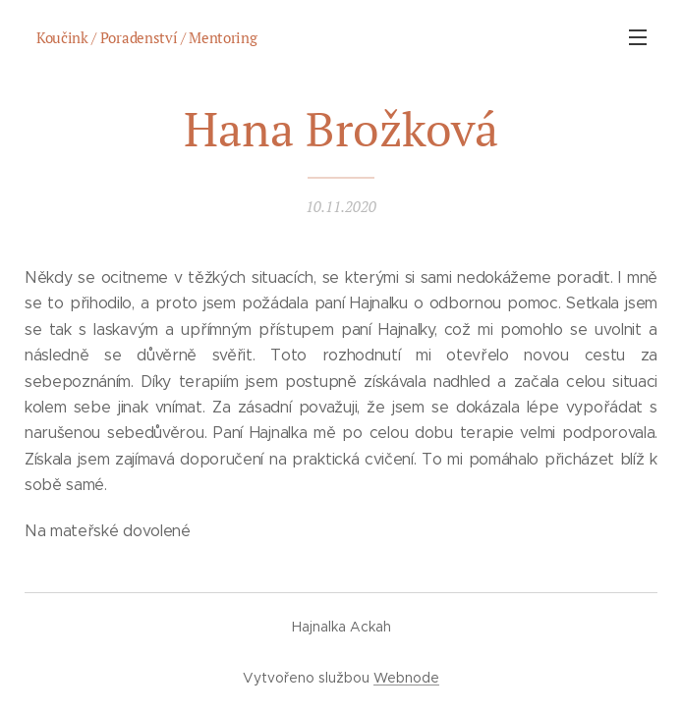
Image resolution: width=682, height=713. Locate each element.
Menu (638, 37)
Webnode (406, 677)
